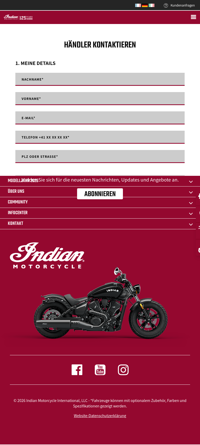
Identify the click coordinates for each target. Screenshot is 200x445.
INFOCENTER (18, 213)
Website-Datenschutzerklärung (100, 415)
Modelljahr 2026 (23, 181)
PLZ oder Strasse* (40, 156)
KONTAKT (15, 223)
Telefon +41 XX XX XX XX (46, 137)
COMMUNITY (18, 202)
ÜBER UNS (16, 191)
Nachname (33, 79)
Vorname (31, 98)
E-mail (28, 117)
